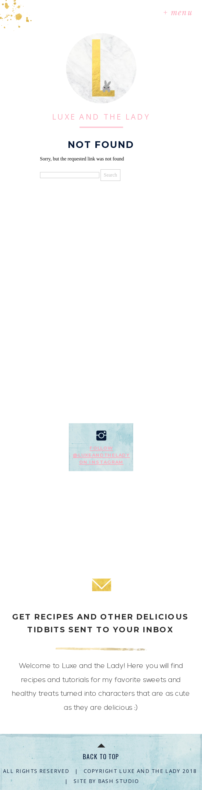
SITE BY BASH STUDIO (106, 780)
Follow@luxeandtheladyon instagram (101, 455)
